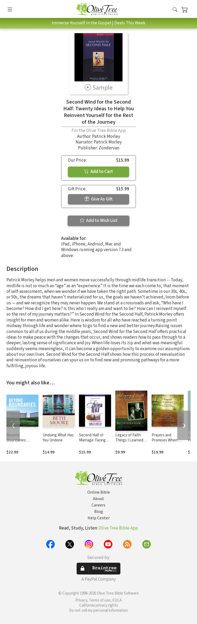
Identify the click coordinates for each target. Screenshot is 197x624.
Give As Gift (99, 199)
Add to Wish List (98, 220)
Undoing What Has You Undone (58, 437)
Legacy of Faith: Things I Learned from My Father (129, 440)
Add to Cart (98, 171)
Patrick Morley (106, 136)
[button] (175, 10)
